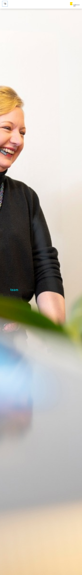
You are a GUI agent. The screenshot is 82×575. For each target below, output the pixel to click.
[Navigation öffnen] (4, 3)
